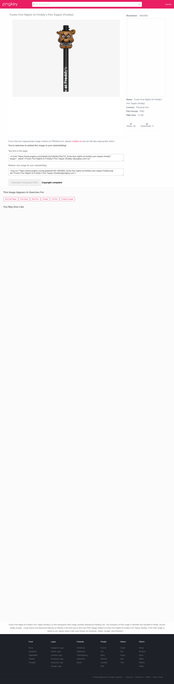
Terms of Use (158, 677)
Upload (168, 4)
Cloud (122, 648)
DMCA (148, 677)
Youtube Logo (56, 655)
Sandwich (33, 651)
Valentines (81, 659)
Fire (122, 651)
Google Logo (56, 666)
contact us (77, 141)
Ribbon (142, 662)
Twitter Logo (56, 651)
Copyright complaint (52, 182)
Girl (102, 651)
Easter (79, 662)
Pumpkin (32, 662)
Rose (141, 655)
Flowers (142, 651)
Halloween (81, 651)
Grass (122, 655)
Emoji (141, 648)
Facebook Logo (57, 659)
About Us (129, 677)
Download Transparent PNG (25, 182)
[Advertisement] (70, 116)
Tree (122, 662)
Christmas (81, 648)
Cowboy (104, 662)
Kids (102, 666)
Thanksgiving (82, 655)
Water (141, 659)
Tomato (32, 659)
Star (122, 659)
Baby (103, 655)
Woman (104, 659)
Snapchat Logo (57, 662)
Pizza (31, 648)
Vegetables (33, 655)
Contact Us (139, 677)
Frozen (103, 648)
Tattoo (141, 666)
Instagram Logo (57, 648)
